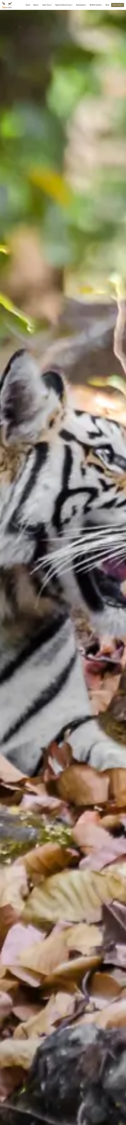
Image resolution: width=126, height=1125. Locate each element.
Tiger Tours (46, 5)
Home (28, 5)
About (35, 5)
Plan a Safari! (118, 5)
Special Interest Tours (63, 5)
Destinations (80, 5)
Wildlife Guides (95, 5)
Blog (107, 5)
